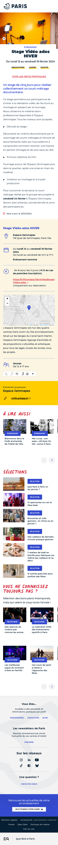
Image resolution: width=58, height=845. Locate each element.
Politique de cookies (40, 825)
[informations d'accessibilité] (19, 373)
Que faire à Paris (25, 838)
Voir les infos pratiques (29, 76)
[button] (29, 307)
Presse (12, 825)
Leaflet (29, 325)
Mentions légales (9, 820)
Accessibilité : (38, 820)
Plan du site (29, 829)
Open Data (23, 825)
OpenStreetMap (44, 325)
